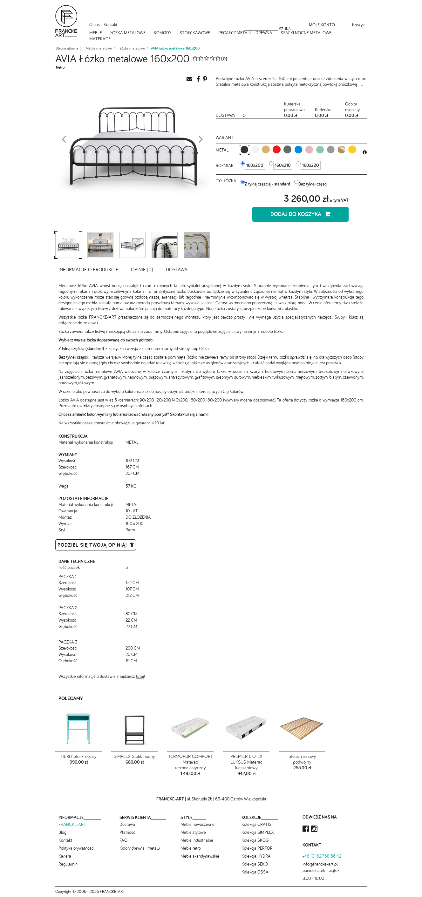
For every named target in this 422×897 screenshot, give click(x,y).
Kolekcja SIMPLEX (258, 832)
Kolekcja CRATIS (256, 824)
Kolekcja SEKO (255, 864)
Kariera (64, 856)
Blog (62, 832)
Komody (162, 33)
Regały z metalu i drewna (245, 33)
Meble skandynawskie (199, 856)
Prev (64, 141)
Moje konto (322, 25)
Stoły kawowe (195, 33)
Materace (100, 39)
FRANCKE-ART (72, 824)
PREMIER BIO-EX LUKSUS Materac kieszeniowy (246, 762)
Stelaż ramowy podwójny (302, 759)
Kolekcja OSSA (255, 872)
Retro (60, 67)
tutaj (140, 676)
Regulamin (68, 864)
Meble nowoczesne (197, 824)
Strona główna (67, 48)
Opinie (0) (142, 269)
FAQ (123, 840)
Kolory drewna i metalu (139, 848)
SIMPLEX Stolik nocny (134, 756)
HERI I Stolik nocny (79, 756)
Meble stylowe (193, 832)
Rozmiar (225, 165)
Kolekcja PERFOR (257, 848)
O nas (94, 24)
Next (201, 141)
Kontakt (110, 24)
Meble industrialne (196, 840)
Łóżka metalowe (128, 33)
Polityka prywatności (76, 848)
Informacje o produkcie (88, 269)
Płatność (127, 832)
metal (223, 150)
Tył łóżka (227, 181)
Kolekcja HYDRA (256, 856)
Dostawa (176, 269)
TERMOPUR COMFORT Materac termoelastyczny (190, 762)
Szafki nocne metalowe (306, 33)
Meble (95, 33)
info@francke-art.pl (320, 864)
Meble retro (190, 848)
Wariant (225, 137)
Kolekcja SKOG (255, 840)
